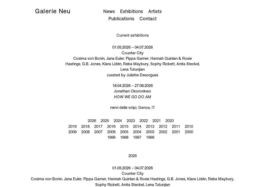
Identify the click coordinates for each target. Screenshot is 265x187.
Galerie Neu (52, 11)
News (109, 11)
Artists (155, 11)
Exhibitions (131, 11)
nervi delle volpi (123, 107)
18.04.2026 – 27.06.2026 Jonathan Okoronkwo (132, 91)
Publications (121, 19)
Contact (148, 19)
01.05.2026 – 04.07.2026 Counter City (132, 61)
